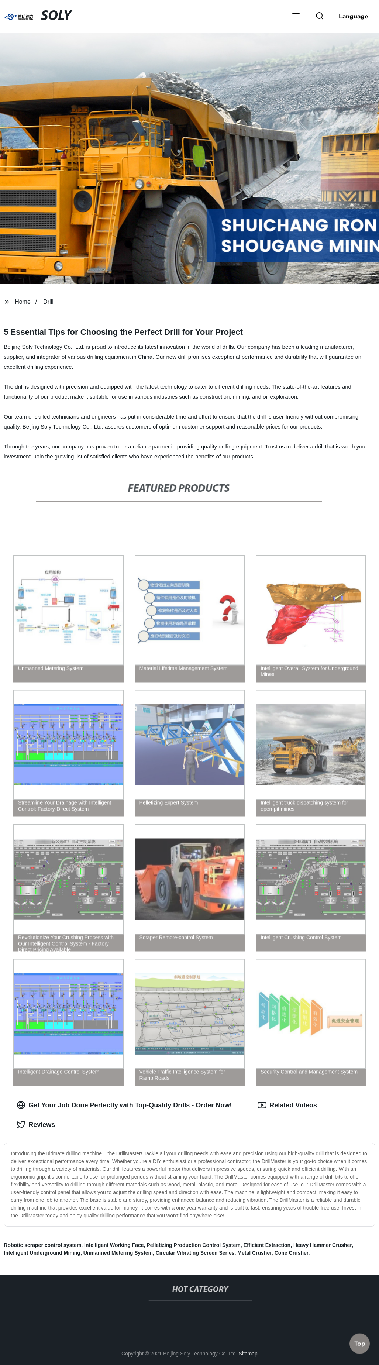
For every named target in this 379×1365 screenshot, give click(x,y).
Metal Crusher (254, 1253)
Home (23, 302)
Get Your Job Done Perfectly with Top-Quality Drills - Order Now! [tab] (124, 1105)
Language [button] (353, 16)
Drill (48, 302)
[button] (296, 16)
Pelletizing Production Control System (193, 1245)
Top (359, 1345)
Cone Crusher (292, 1253)
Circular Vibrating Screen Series (195, 1253)
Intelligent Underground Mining (42, 1253)
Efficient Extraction (267, 1245)
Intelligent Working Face (114, 1245)
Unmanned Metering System (118, 1253)
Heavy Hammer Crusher (322, 1245)
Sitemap (248, 1354)
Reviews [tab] (36, 1124)
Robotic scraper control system (42, 1245)
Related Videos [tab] (287, 1105)
